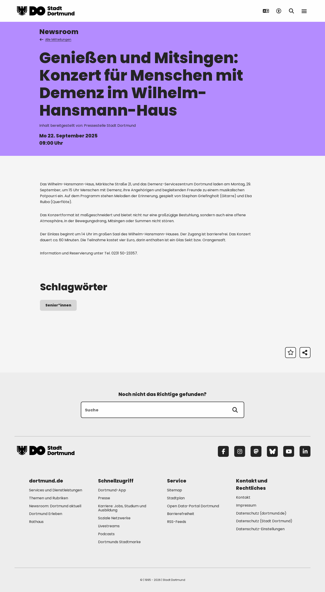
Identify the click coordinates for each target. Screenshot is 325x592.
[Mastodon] (256, 451)
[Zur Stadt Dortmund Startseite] (46, 11)
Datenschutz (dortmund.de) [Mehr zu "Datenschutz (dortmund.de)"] (261, 513)
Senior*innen (58, 305)
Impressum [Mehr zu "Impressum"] (246, 505)
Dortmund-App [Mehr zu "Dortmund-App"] (112, 490)
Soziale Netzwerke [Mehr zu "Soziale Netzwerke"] (114, 518)
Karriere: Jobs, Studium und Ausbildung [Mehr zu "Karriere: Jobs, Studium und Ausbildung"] (122, 508)
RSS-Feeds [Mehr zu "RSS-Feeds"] (176, 521)
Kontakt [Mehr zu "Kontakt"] (243, 497)
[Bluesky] (272, 451)
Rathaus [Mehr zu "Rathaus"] (36, 521)
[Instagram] (239, 451)
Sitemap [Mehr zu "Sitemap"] (174, 490)
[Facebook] (223, 451)
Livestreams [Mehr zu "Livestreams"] (109, 526)
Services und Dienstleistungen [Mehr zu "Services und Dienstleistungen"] (55, 490)
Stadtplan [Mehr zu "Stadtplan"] (176, 498)
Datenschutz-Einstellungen (260, 529)
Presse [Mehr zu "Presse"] (104, 498)
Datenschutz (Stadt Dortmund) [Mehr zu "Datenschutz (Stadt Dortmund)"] (264, 521)
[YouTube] (288, 451)
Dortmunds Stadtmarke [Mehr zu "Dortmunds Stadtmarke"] (119, 542)
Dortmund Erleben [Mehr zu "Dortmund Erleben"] (45, 513)
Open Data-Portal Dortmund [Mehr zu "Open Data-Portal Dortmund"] (193, 506)
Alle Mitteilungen (55, 39)
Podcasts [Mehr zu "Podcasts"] (106, 534)
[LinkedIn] (305, 451)
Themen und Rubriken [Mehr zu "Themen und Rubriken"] (48, 498)
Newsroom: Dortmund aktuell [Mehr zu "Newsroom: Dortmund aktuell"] (55, 506)
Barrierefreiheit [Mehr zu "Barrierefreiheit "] (180, 513)
